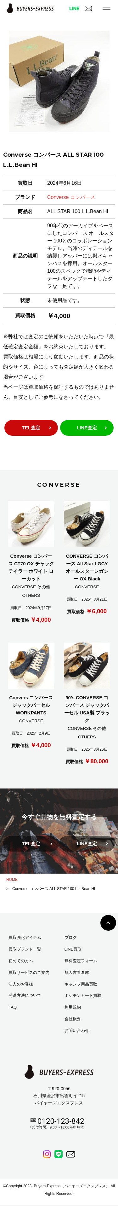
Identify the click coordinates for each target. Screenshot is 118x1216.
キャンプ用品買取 (81, 984)
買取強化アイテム (24, 937)
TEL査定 (31, 427)
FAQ (12, 1007)
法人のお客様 (20, 984)
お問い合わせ (77, 1030)
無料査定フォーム (81, 960)
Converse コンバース (71, 197)
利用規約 (73, 1007)
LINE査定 (87, 427)
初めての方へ (20, 960)
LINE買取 (73, 949)
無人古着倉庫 (77, 972)
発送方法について (24, 995)
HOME (12, 879)
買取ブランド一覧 (24, 949)
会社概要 (73, 1018)
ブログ (71, 937)
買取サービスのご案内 (28, 972)
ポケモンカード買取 (83, 995)
